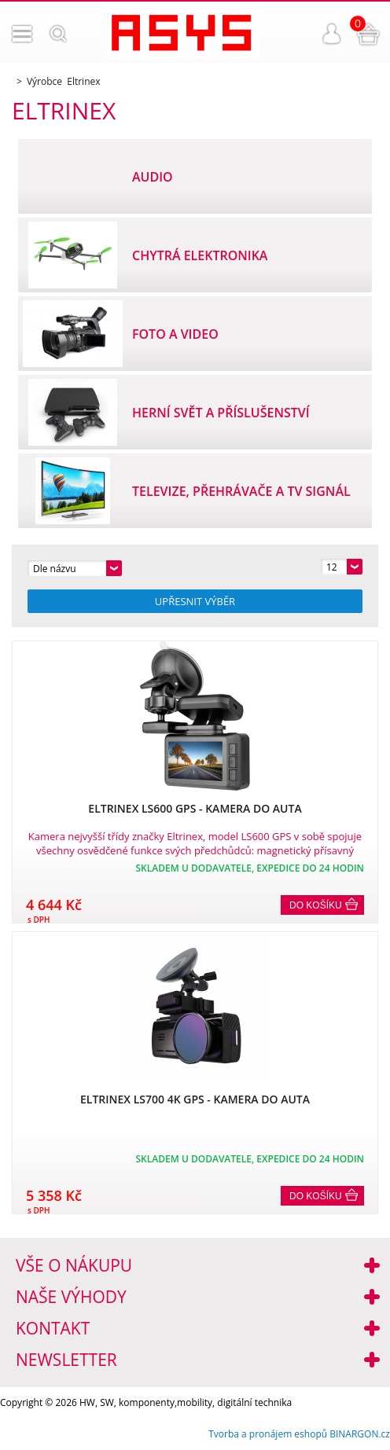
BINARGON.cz (359, 1434)
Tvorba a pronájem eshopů (267, 1434)
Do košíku (315, 905)
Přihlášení (332, 34)
